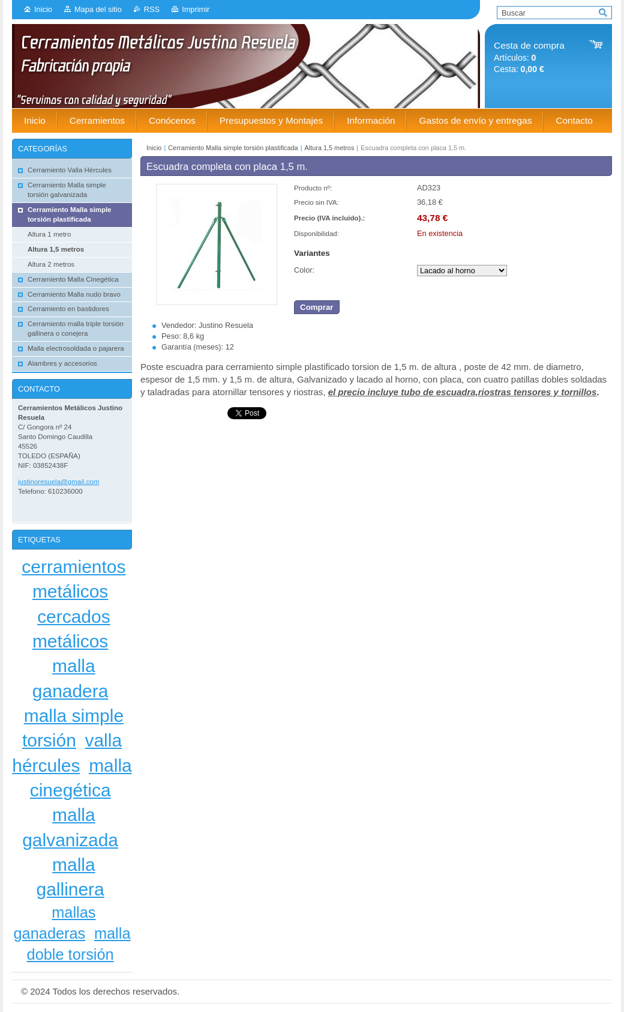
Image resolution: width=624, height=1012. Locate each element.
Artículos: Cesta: (529, 57)
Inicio (43, 9)
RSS (152, 9)
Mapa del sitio (98, 9)
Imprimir (195, 9)
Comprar (317, 307)
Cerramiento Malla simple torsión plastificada (233, 147)
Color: (304, 269)
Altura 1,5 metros (330, 147)
